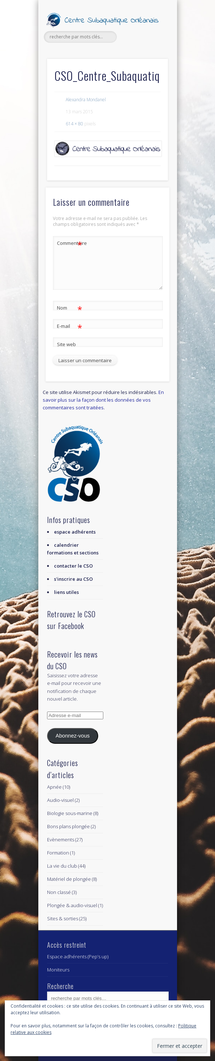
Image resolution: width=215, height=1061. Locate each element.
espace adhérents (75, 531)
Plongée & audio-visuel (72, 905)
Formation (58, 852)
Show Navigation (150, 65)
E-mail (69, 326)
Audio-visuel (60, 800)
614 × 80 (74, 124)
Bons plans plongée (68, 826)
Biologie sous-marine (69, 813)
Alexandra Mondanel (86, 99)
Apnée (54, 787)
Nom (69, 308)
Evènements (60, 839)
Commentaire (69, 243)
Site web (66, 344)
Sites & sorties (62, 918)
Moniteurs (58, 969)
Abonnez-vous (72, 736)
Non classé (59, 892)
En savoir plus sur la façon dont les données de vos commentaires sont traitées (103, 400)
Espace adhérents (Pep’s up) (77, 956)
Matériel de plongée (69, 879)
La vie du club (62, 866)
